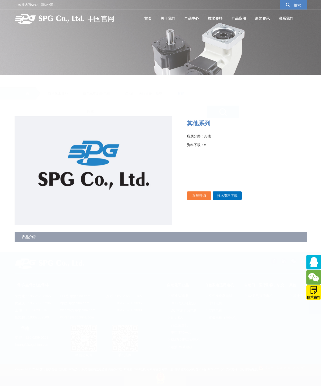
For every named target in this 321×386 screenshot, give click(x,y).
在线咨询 (199, 200)
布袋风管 (168, 369)
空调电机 (213, 310)
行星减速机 (177, 325)
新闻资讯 (262, 18)
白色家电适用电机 (96, 82)
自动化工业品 (58, 82)
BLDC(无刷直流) (181, 303)
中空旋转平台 (179, 332)
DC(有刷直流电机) (183, 310)
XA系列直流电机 (258, 296)
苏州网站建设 (249, 369)
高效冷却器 (115, 369)
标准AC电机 (178, 296)
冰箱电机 (213, 303)
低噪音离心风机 (184, 369)
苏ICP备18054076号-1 (210, 369)
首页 (148, 18)
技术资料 (215, 18)
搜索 (293, 4)
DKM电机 (139, 369)
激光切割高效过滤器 (94, 369)
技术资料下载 (227, 200)
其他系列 (298, 296)
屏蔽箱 (128, 369)
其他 (180, 82)
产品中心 (191, 18)
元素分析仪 (154, 369)
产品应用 (238, 18)
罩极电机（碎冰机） (222, 318)
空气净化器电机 (218, 296)
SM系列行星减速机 (183, 340)
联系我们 (286, 18)
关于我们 (168, 18)
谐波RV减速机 (180, 347)
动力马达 (175, 318)
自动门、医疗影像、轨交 (144, 82)
